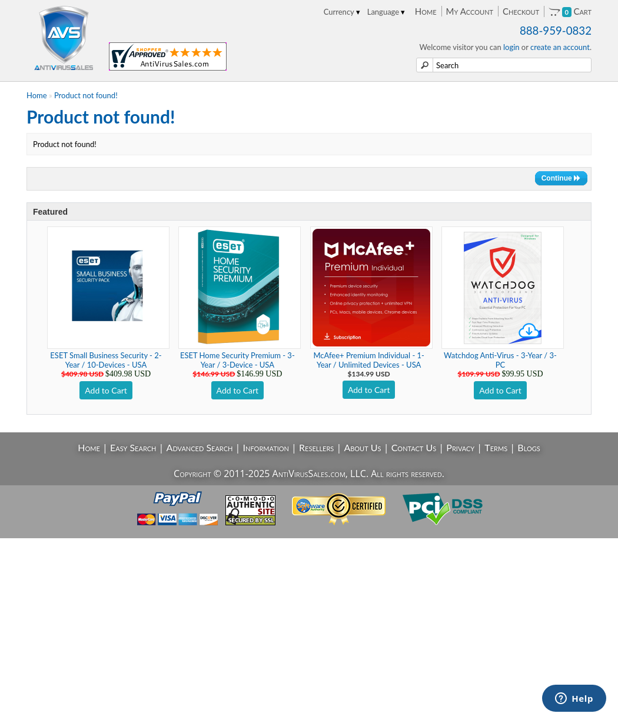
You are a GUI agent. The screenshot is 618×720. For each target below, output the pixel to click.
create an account (560, 47)
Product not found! (86, 95)
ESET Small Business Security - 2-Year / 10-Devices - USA (105, 360)
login (511, 47)
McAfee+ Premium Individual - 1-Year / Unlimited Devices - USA (368, 360)
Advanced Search (200, 447)
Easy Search (133, 447)
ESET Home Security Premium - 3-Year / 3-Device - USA (237, 360)
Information (266, 447)
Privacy (460, 447)
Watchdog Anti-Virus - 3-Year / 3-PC (500, 360)
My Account (469, 11)
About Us (362, 447)
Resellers (316, 447)
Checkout (521, 11)
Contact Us (414, 447)
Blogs (528, 447)
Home (426, 11)
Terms (495, 447)
